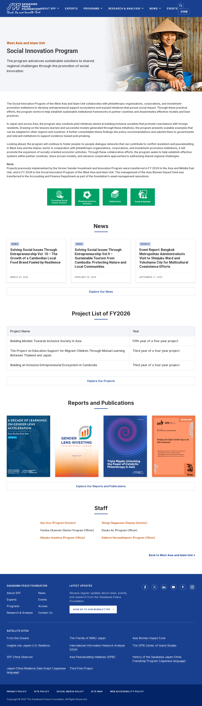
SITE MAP (97, 691)
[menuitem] (48, 8)
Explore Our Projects (101, 381)
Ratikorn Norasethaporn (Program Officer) (128, 537)
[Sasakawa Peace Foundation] (23, 8)
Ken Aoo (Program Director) (58, 523)
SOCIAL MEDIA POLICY (70, 691)
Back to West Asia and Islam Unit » (172, 555)
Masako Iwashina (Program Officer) (62, 537)
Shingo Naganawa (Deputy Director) (124, 523)
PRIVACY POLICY (17, 691)
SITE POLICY (41, 691)
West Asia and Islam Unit (26, 43)
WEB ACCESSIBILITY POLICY (127, 691)
